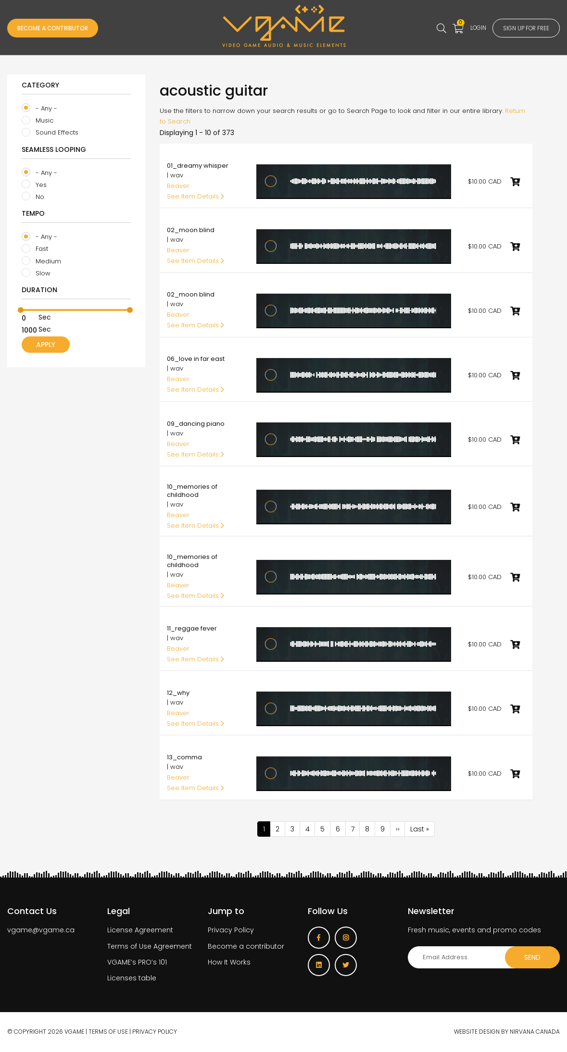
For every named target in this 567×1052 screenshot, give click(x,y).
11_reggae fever (192, 628)
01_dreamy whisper (197, 165)
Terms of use (108, 1032)
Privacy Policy (231, 931)
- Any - (39, 108)
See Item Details (195, 196)
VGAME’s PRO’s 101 (137, 962)
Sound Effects (50, 132)
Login (462, 27)
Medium (41, 261)
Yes (34, 184)
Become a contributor (246, 947)
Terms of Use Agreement (149, 947)
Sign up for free (519, 28)
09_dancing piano (196, 423)
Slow (36, 273)
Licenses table (131, 978)
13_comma (184, 757)
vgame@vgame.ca (41, 931)
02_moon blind (190, 230)
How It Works (229, 962)
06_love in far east (196, 358)
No (33, 196)
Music (37, 120)
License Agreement (140, 931)
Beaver (178, 185)
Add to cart (515, 181)
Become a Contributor (62, 28)
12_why (178, 692)
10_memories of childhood (192, 490)
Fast (35, 249)
